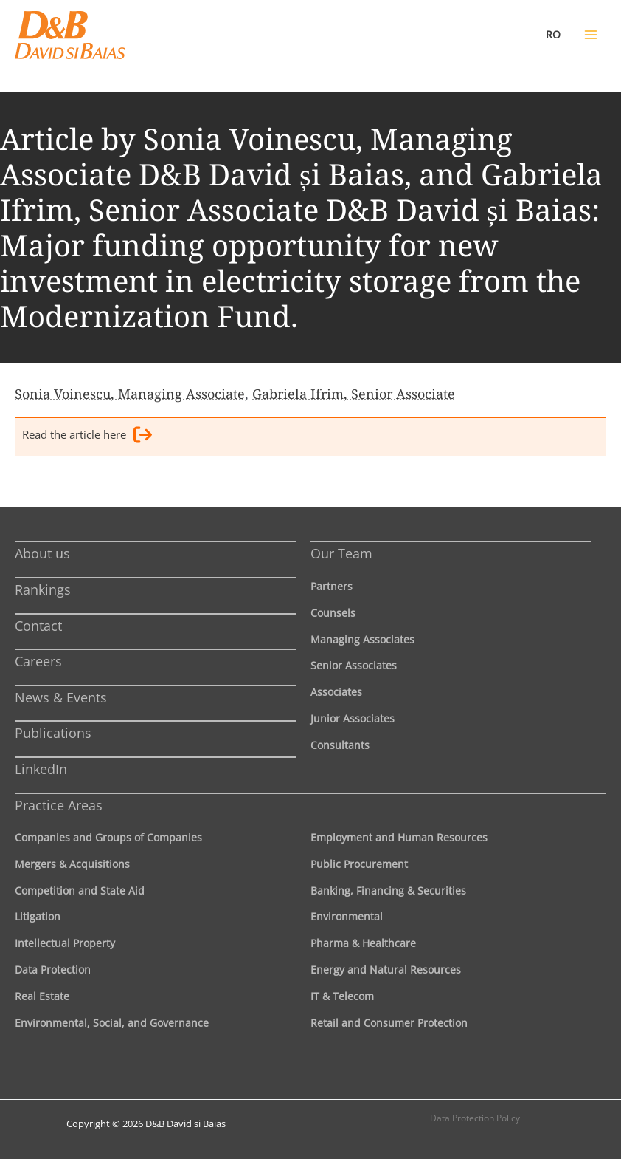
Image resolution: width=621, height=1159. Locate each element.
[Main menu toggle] (590, 34)
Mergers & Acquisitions (72, 864)
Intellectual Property (65, 943)
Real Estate (42, 996)
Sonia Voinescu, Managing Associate (130, 394)
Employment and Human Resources (399, 837)
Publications (53, 733)
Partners (331, 586)
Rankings (43, 589)
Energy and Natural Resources (385, 970)
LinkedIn (41, 769)
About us (42, 553)
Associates (336, 692)
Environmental (346, 916)
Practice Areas (59, 805)
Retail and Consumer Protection (389, 1023)
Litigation (37, 916)
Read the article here (87, 436)
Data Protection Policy (475, 1118)
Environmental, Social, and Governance (112, 1023)
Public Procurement (359, 864)
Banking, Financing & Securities (388, 890)
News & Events (61, 697)
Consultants (340, 745)
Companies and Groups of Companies (108, 837)
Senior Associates (353, 665)
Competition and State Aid (80, 890)
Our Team (341, 553)
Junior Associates (352, 718)
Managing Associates (362, 639)
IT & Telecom (342, 996)
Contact (38, 626)
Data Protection (53, 970)
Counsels (332, 613)
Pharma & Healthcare (363, 943)
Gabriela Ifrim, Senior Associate (353, 394)
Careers (38, 661)
